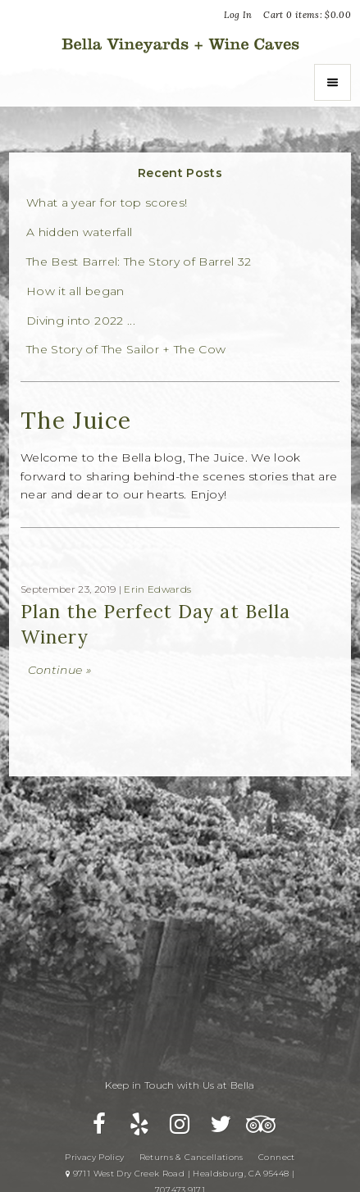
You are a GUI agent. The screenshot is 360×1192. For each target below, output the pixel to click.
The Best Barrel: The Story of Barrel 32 (139, 262)
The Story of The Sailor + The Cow (126, 350)
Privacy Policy (94, 1157)
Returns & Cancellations (191, 1157)
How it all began (75, 291)
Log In (238, 14)
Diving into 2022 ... (80, 321)
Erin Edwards (157, 589)
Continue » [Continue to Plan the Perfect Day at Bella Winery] (60, 669)
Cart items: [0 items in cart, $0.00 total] (307, 14)
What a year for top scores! (106, 203)
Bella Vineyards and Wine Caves (180, 44)
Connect (276, 1157)
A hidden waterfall (79, 232)
